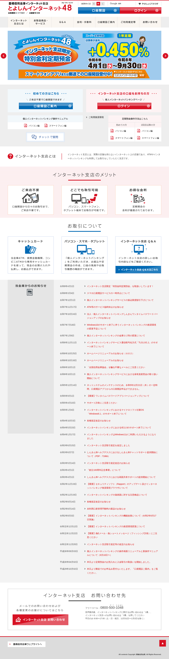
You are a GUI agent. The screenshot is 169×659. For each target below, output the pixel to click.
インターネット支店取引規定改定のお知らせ (108, 463)
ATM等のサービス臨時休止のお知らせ (105, 307)
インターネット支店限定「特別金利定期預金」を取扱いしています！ (120, 286)
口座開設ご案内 (106, 22)
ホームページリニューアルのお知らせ (105, 360)
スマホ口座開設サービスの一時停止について (108, 293)
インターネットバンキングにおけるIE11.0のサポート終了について (119, 427)
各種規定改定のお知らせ (99, 420)
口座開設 (99, 10)
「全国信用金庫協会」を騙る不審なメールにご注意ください (116, 367)
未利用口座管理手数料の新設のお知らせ (106, 509)
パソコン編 (34, 125)
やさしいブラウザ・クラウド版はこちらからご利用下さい (148, 4)
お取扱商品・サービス (40, 22)
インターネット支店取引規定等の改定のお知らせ (110, 544)
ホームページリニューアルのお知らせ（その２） (110, 353)
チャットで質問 (45, 137)
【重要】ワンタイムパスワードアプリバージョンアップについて (118, 396)
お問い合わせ (150, 22)
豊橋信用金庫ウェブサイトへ (26, 644)
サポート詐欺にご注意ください (102, 403)
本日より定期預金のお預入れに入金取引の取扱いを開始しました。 (119, 562)
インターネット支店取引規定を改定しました (108, 445)
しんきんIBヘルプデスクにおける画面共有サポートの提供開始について (121, 477)
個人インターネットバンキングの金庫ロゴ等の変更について (116, 335)
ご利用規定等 (128, 22)
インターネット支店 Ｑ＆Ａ (138, 255)
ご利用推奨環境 (96, 117)
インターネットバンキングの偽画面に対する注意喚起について (117, 495)
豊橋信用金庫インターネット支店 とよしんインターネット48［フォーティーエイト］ (40, 8)
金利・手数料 (84, 22)
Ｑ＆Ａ (62, 22)
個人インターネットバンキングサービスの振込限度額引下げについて (120, 300)
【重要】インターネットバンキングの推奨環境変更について (116, 526)
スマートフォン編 (57, 125)
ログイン (140, 10)
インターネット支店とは (18, 22)
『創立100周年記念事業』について (104, 470)
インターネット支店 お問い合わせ (40, 619)
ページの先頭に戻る (162, 643)
